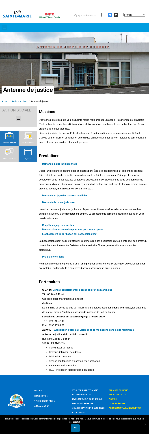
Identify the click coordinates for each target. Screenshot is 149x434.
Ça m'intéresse (28, 143)
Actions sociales (19, 101)
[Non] (145, 424)
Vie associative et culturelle (88, 408)
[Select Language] (134, 15)
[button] (4, 27)
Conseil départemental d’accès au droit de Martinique (82, 289)
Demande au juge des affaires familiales (64, 195)
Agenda (28, 158)
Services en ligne (9, 142)
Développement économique (87, 399)
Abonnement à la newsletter (125, 408)
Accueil (5, 101)
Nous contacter (9, 158)
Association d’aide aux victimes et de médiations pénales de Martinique (94, 329)
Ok (75, 428)
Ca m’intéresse (117, 403)
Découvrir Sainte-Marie (85, 390)
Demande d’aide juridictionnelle (59, 163)
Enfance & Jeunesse (82, 403)
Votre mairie (79, 412)
